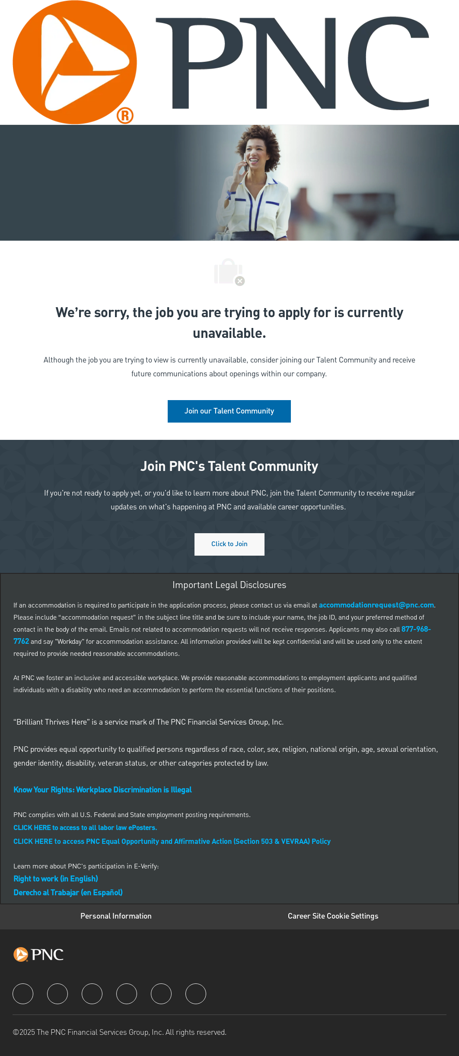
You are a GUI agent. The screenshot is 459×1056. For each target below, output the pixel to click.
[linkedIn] (57, 993)
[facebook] (23, 993)
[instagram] (126, 993)
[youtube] (161, 993)
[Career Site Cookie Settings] (333, 916)
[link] (229, 411)
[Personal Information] (116, 916)
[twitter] (92, 993)
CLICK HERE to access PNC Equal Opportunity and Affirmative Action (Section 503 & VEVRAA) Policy (172, 842)
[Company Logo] (221, 62)
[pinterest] (195, 993)
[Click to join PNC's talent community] (229, 544)
